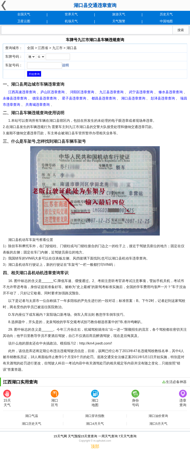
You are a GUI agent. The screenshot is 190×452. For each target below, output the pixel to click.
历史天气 (166, 14)
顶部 (95, 446)
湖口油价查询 (158, 416)
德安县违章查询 (44, 98)
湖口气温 (31, 416)
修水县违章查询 (170, 92)
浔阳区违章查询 (82, 92)
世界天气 (71, 14)
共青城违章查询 (37, 104)
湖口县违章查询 (133, 98)
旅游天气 (118, 14)
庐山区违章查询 (52, 92)
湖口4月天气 (95, 423)
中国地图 (166, 21)
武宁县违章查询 (141, 92)
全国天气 (23, 14)
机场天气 (71, 21)
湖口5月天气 (158, 423)
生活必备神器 (174, 382)
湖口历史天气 (31, 423)
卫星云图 (23, 21)
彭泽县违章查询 (163, 98)
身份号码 (135, 398)
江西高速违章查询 (22, 92)
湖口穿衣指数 (94, 416)
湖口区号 (55, 398)
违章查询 (183, 398)
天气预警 (118, 21)
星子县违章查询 (74, 98)
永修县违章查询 (15, 98)
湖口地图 (95, 398)
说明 (65, 65)
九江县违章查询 (111, 92)
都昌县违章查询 (104, 98)
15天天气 (7, 398)
